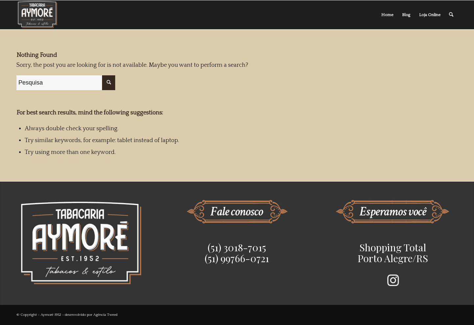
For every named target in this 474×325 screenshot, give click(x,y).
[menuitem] (387, 14)
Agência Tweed (105, 315)
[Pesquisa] (451, 14)
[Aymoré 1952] (37, 14)
